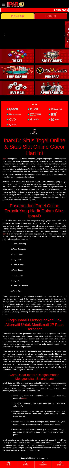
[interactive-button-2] (52, 56)
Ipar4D (5, 159)
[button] (4, 34)
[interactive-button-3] (17, 72)
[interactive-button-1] (17, 56)
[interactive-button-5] (17, 88)
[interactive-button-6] (52, 88)
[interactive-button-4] (52, 72)
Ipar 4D (5, 234)
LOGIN (50, 16)
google (23, 398)
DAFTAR (17, 16)
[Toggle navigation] (3, 4)
